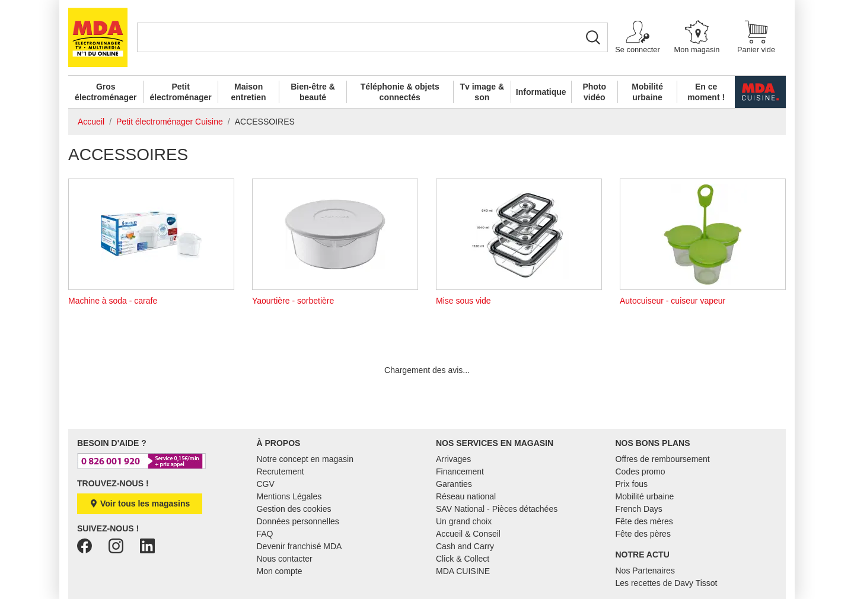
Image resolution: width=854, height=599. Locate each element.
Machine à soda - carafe (151, 242)
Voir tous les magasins (140, 503)
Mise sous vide (519, 242)
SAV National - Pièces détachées (496, 509)
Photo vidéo (594, 92)
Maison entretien (248, 92)
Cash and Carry (465, 546)
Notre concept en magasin (305, 459)
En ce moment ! (706, 92)
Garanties (454, 484)
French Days (639, 509)
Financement (460, 471)
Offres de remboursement (663, 459)
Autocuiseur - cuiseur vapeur (703, 242)
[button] (637, 37)
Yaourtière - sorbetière (335, 242)
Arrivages (453, 459)
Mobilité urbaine (647, 92)
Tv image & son (482, 92)
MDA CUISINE (463, 571)
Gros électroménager (105, 92)
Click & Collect (462, 558)
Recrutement (280, 471)
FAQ (265, 534)
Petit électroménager (181, 92)
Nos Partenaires (645, 570)
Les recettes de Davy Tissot (667, 583)
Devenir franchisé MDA (299, 546)
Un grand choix (464, 521)
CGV (266, 484)
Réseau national (466, 496)
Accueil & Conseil (468, 534)
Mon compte (279, 571)
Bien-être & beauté (313, 92)
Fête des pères (643, 534)
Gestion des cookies (294, 509)
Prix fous (632, 484)
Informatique (541, 92)
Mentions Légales (289, 496)
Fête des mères (644, 521)
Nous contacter (285, 558)
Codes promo (640, 471)
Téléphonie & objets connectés (400, 92)
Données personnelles (298, 521)
